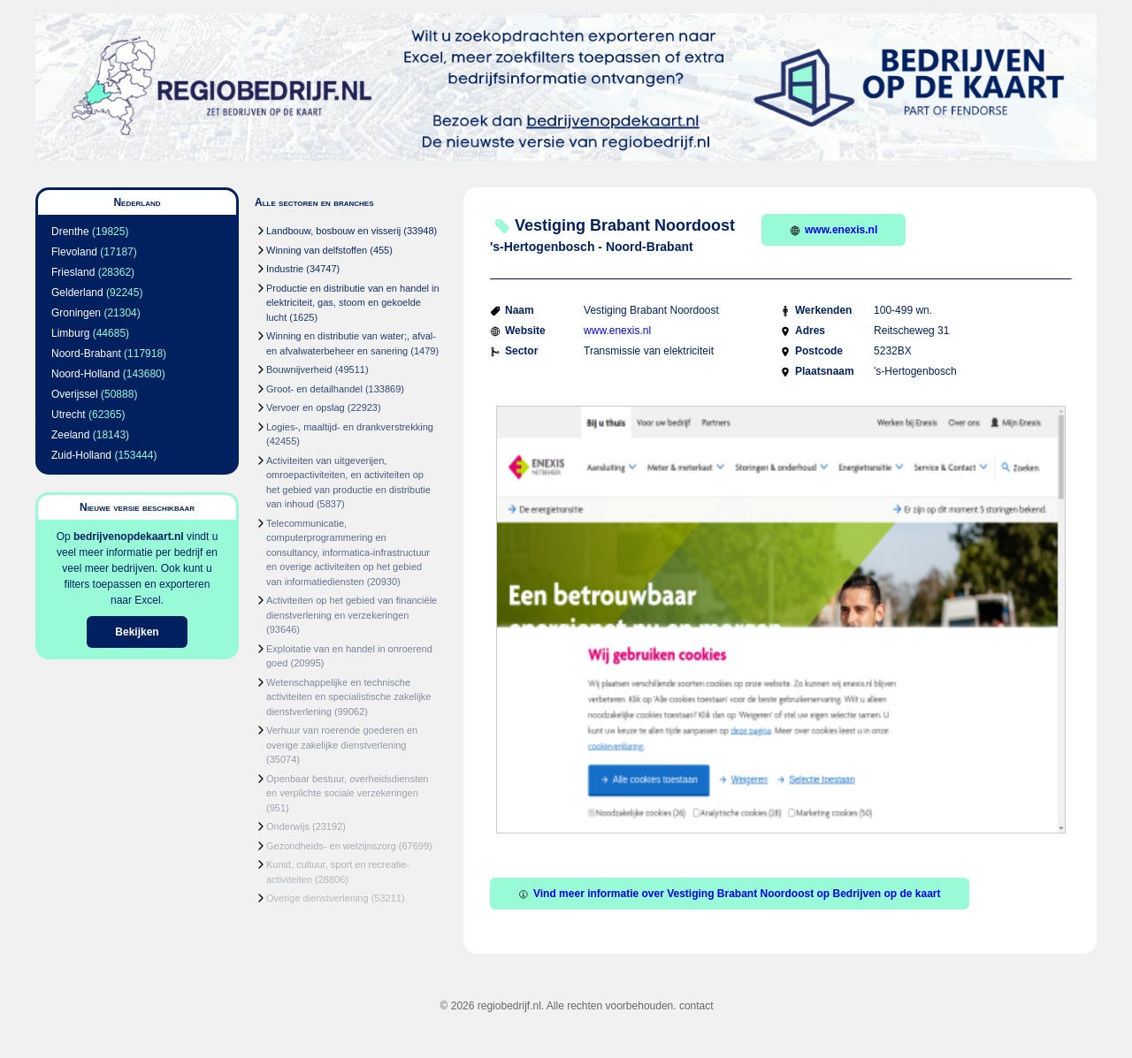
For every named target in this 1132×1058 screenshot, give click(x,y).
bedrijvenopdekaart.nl (128, 536)
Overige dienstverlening (317, 898)
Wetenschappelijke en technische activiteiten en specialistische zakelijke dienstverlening (348, 697)
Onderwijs (288, 826)
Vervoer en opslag (305, 407)
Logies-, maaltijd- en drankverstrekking (349, 427)
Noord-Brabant (86, 353)
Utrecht (68, 414)
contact (696, 1006)
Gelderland (77, 292)
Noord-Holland (85, 374)
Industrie (284, 268)
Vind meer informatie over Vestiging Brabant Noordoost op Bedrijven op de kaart (729, 893)
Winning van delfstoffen (316, 250)
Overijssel (74, 394)
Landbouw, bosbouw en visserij (333, 230)
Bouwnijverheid (299, 369)
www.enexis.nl (833, 230)
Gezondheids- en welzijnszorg (331, 846)
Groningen (76, 313)
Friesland (73, 272)
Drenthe (70, 231)
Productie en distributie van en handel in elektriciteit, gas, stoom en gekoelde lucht (353, 303)
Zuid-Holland (81, 455)
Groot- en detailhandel (314, 389)
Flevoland (74, 252)
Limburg (70, 333)
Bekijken (136, 632)
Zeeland (70, 435)
